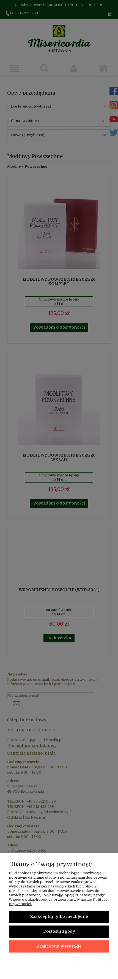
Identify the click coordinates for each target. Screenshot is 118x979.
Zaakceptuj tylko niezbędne (59, 916)
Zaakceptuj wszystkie (59, 946)
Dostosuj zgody (59, 931)
